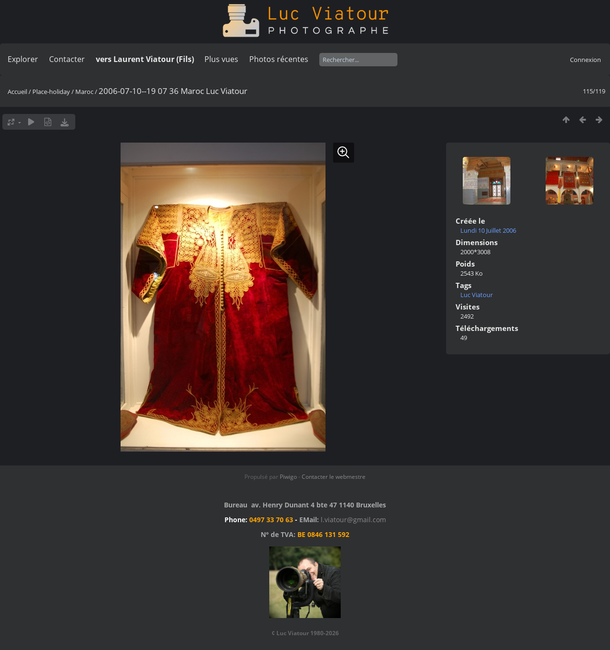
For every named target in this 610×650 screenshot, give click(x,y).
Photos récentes (278, 59)
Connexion (585, 59)
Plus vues (221, 59)
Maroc (84, 91)
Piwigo (288, 477)
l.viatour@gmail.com (353, 519)
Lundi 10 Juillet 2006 (488, 230)
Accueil (17, 91)
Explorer (23, 59)
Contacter (67, 59)
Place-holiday (51, 91)
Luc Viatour (476, 294)
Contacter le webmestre (334, 477)
